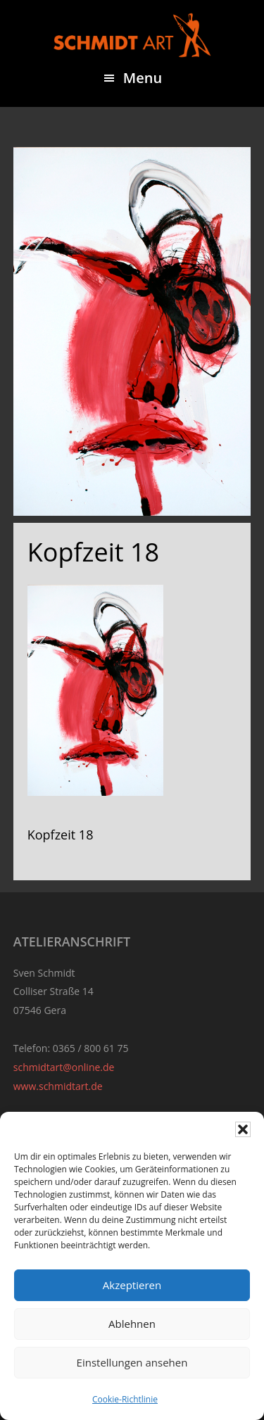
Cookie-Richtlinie (125, 1399)
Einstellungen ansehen (132, 1362)
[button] (243, 1129)
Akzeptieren (132, 1285)
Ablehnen (132, 1324)
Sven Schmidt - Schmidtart (132, 35)
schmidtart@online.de (64, 1067)
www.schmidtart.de (58, 1086)
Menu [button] (142, 77)
